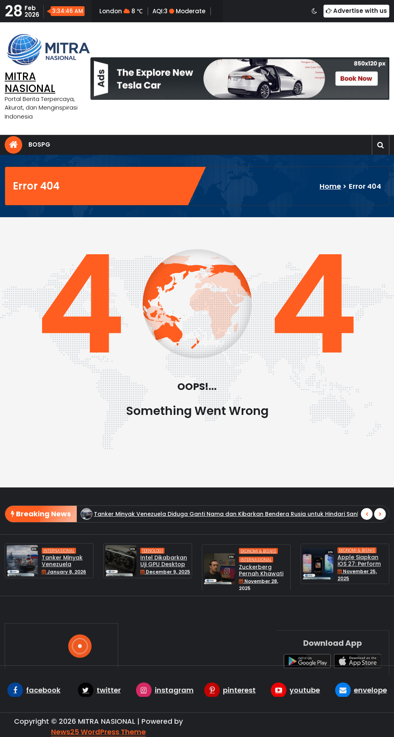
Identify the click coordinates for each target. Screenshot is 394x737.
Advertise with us (356, 11)
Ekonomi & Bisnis (258, 575)
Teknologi (152, 567)
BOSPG (39, 144)
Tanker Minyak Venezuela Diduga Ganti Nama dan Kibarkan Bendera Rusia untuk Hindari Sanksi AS (233, 529)
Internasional (58, 567)
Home (330, 186)
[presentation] (367, 529)
